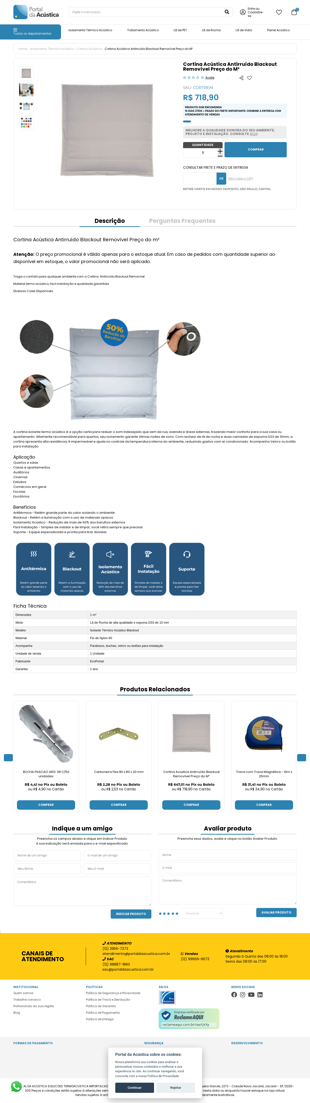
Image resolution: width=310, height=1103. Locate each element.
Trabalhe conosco (27, 999)
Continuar (135, 1087)
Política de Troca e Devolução (108, 999)
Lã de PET (180, 30)
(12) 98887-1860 (116, 964)
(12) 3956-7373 (115, 948)
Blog (16, 1012)
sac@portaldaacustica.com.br (128, 969)
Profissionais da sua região (33, 1006)
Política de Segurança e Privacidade (113, 993)
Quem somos (23, 993)
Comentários (82, 891)
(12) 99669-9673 (195, 958)
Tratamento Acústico (143, 30)
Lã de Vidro (244, 30)
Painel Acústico (278, 30)
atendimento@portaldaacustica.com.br (133, 953)
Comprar (46, 804)
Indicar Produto (131, 914)
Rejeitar (175, 1087)
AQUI (254, 133)
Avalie (209, 78)
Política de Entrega (100, 1019)
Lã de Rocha (211, 30)
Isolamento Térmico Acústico (90, 30)
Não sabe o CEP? (241, 178)
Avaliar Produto (276, 912)
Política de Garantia (101, 1006)
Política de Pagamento (103, 1012)
